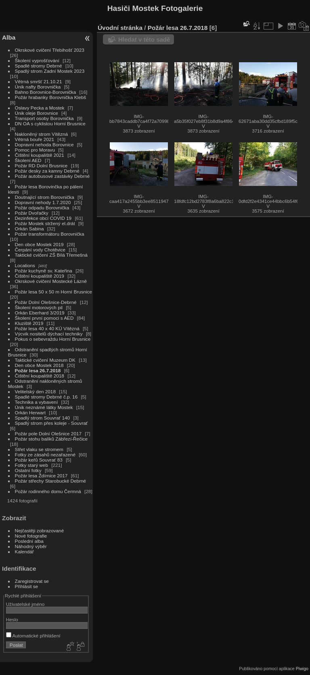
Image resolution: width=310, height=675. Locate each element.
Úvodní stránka (120, 27)
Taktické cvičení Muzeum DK (45, 360)
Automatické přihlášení (33, 635)
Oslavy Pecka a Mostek (40, 107)
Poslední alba (29, 541)
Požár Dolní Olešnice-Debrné (46, 302)
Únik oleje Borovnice (36, 113)
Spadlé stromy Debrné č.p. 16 (46, 396)
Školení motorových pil (39, 307)
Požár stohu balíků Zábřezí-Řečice (51, 438)
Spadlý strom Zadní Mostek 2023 (50, 71)
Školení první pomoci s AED (44, 318)
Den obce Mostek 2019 (39, 244)
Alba (8, 37)
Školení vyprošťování (37, 60)
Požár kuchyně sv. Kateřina (44, 270)
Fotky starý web (31, 465)
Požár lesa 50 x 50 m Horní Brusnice (53, 291)
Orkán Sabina (29, 228)
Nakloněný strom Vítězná (41, 134)
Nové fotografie (31, 535)
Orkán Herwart (30, 412)
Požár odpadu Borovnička (42, 207)
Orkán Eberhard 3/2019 (40, 312)
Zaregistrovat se (32, 581)
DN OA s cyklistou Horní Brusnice (50, 123)
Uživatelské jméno (25, 604)
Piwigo (302, 668)
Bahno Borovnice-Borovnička (45, 92)
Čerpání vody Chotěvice (40, 249)
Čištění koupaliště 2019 (39, 275)
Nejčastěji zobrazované (39, 530)
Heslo (12, 619)
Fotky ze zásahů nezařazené (45, 454)
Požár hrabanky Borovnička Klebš (50, 97)
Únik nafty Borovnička (38, 86)
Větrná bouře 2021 (34, 139)
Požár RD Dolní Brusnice (41, 165)
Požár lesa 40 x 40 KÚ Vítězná (47, 328)
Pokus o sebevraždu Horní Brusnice (53, 339)
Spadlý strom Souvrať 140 (42, 417)
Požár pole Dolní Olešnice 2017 (48, 433)
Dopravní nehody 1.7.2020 (43, 202)
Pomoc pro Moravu (35, 149)
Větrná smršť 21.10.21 (38, 81)
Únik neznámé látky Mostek (44, 407)
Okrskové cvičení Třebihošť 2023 (49, 50)
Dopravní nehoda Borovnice (44, 144)
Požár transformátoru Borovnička (49, 233)
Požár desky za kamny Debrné (47, 170)
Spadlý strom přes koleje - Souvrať (51, 423)
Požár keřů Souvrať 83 (39, 459)
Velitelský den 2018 (35, 391)
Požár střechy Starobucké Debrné (50, 480)
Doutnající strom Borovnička (44, 197)
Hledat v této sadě (144, 39)
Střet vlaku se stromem (39, 449)
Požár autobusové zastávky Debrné (52, 176)
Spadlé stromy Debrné (38, 65)
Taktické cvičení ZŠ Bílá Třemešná (51, 254)
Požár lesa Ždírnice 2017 (41, 475)
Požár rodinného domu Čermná (48, 491)
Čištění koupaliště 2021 (39, 155)
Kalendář (24, 551)
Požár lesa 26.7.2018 (38, 370)
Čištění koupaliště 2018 (39, 375)
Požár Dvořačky (32, 212)
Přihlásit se (26, 586)
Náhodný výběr (31, 546)
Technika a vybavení (36, 402)
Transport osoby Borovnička (44, 118)
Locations (25, 265)
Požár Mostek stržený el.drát (45, 223)
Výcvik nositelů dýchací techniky (49, 333)
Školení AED (29, 160)
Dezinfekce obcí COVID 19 (43, 218)
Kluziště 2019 (29, 323)
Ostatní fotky (28, 470)
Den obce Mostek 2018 (39, 365)
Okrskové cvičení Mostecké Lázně (51, 281)
